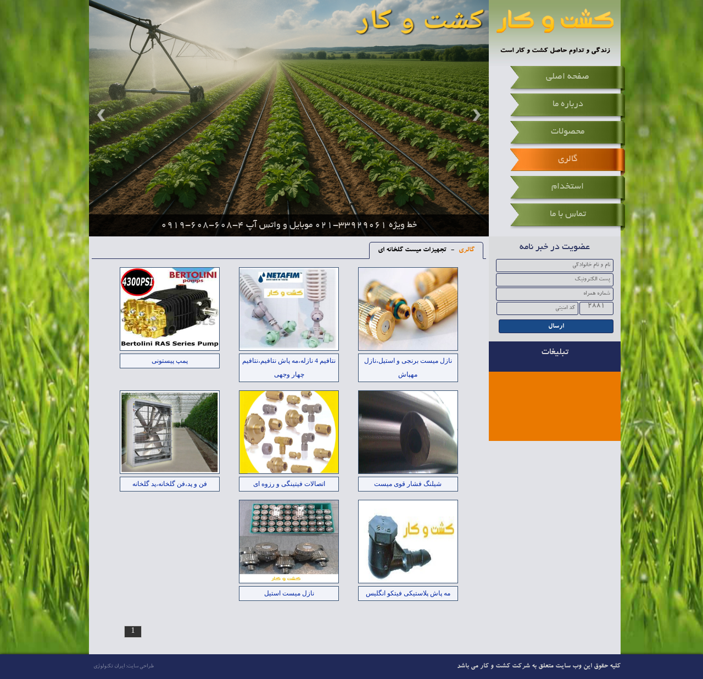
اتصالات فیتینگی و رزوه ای (289, 484)
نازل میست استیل (289, 593)
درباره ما (568, 104)
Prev (102, 115)
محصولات (567, 132)
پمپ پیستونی (170, 361)
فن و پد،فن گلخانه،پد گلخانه (169, 484)
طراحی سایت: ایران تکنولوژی (123, 667)
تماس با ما (568, 214)
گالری (568, 159)
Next (475, 115)
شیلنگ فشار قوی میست (408, 484)
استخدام (567, 187)
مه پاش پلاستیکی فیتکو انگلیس (408, 593)
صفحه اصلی (567, 77)
